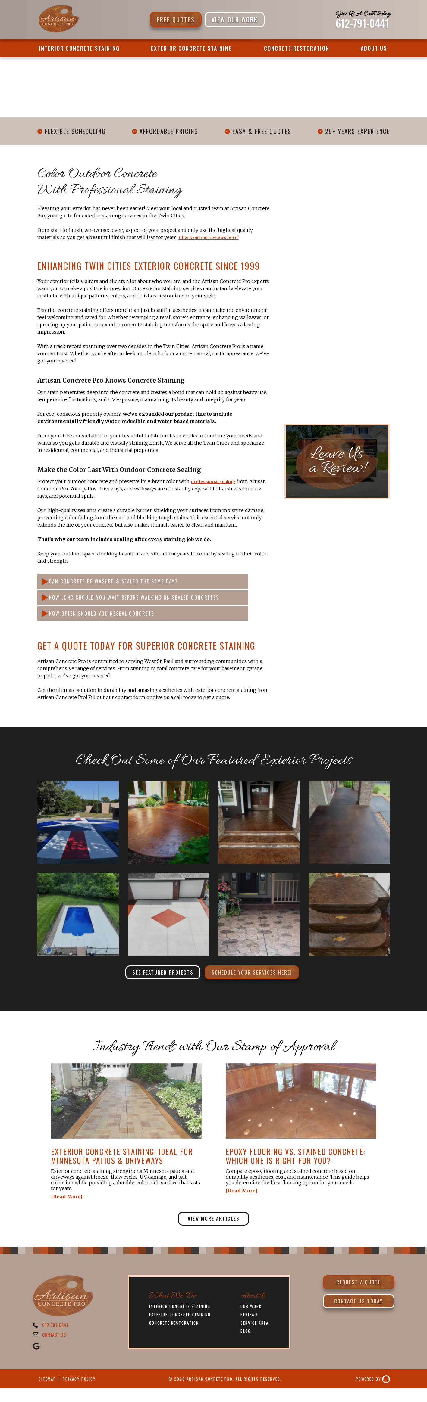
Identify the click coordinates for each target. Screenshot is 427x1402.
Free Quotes (176, 19)
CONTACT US (55, 1347)
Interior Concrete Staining (79, 48)
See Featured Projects (156, 979)
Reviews (250, 1325)
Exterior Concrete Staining (191, 48)
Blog (246, 1342)
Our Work (253, 1316)
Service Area (256, 1333)
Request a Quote (358, 1293)
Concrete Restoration (296, 48)
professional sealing (217, 481)
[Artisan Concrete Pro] (58, 31)
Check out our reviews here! (214, 237)
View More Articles (213, 1228)
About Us (374, 48)
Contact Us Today (359, 1315)
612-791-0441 (362, 23)
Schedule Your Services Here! (257, 979)
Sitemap (49, 1392)
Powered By (370, 1392)
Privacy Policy (84, 1392)
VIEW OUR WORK (235, 19)
